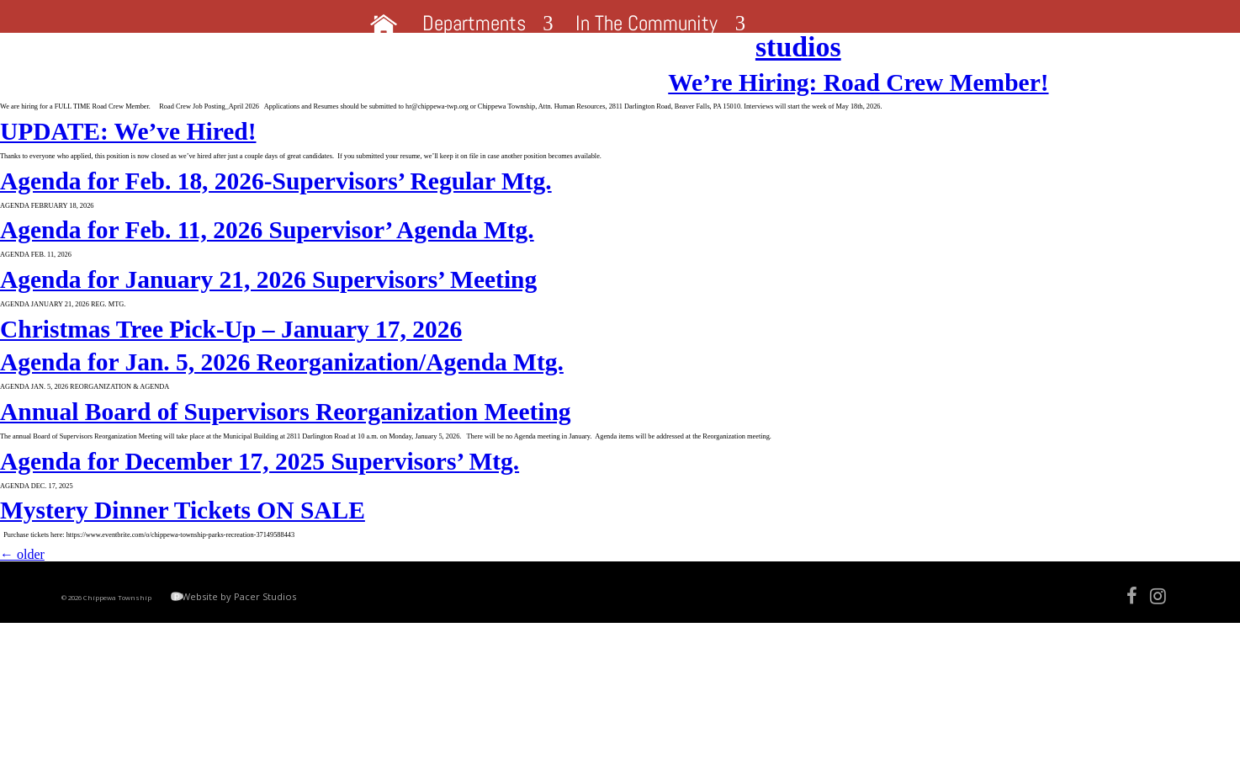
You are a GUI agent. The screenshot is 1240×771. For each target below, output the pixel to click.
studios (43, 61)
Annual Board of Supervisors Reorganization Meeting (285, 504)
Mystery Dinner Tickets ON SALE (182, 622)
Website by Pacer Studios (311, 732)
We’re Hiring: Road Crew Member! (190, 99)
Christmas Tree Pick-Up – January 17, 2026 (231, 407)
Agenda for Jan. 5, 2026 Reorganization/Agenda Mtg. (282, 444)
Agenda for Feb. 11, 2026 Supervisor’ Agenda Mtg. (267, 287)
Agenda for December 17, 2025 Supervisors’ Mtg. (259, 563)
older (22, 677)
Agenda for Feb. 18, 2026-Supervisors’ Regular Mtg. (276, 228)
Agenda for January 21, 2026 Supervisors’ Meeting (268, 347)
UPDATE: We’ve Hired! (128, 169)
